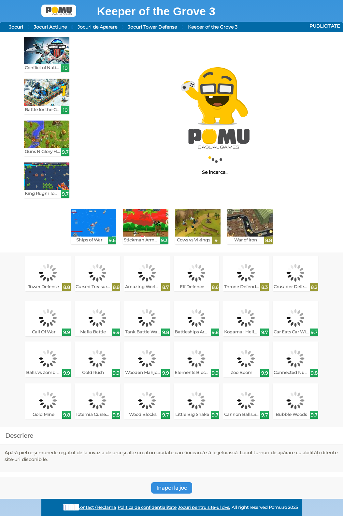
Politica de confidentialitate (147, 507)
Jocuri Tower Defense (152, 27)
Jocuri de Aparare (97, 27)
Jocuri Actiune (50, 27)
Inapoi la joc (171, 488)
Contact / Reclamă (96, 507)
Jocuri (16, 27)
